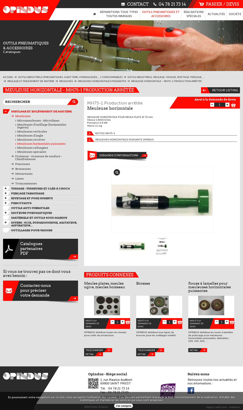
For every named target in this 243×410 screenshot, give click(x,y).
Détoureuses (24, 173)
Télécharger (99, 350)
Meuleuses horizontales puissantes (41, 143)
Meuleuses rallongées (32, 147)
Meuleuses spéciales (31, 151)
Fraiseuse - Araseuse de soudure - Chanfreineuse (38, 158)
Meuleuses (23, 116)
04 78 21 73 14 (169, 4)
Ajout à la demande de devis (215, 99)
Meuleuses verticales (32, 131)
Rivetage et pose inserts (32, 198)
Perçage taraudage (27, 193)
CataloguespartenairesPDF (40, 249)
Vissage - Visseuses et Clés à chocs (40, 188)
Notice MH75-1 (101, 133)
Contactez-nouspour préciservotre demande (40, 291)
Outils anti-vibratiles (30, 208)
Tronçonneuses (26, 183)
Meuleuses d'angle (30, 135)
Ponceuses (22, 164)
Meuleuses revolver (31, 139)
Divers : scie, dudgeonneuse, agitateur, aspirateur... (44, 224)
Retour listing (219, 90)
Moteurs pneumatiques (31, 212)
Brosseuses (23, 168)
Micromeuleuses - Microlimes (38, 120)
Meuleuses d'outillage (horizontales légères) (41, 126)
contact (135, 4)
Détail (94, 354)
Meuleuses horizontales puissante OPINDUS (120, 140)
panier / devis (219, 4)
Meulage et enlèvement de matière (41, 111)
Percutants (21, 203)
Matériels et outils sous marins (39, 217)
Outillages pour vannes (31, 230)
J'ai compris (123, 405)
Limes (19, 178)
